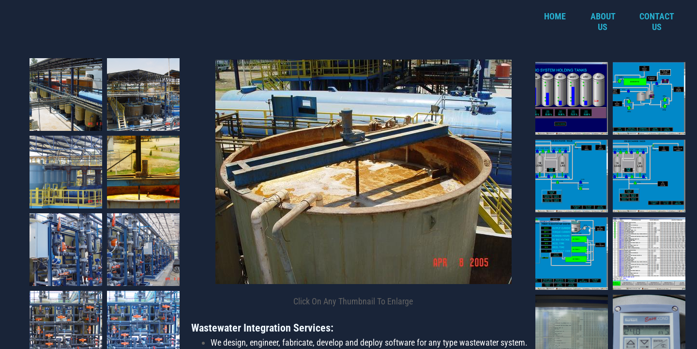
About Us (603, 21)
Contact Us (656, 21)
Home (555, 16)
